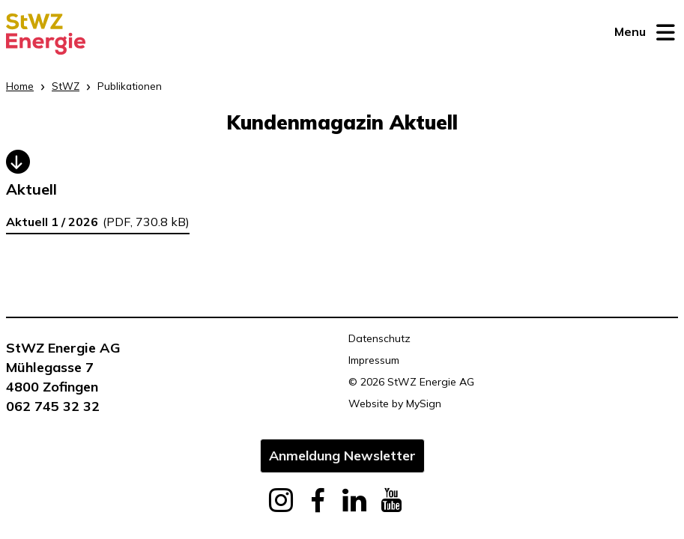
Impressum (373, 360)
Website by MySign (394, 403)
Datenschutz (379, 338)
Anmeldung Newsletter (342, 455)
